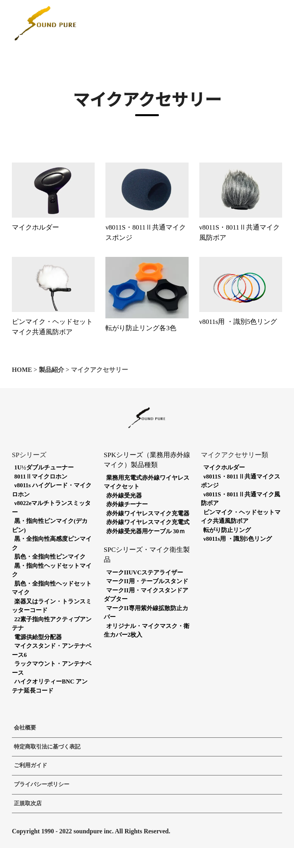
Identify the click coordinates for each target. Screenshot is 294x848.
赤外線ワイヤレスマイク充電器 (147, 513)
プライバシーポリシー (41, 784)
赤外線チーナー (127, 504)
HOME (22, 369)
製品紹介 (51, 369)
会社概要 (25, 728)
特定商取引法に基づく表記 (47, 747)
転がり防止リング (227, 530)
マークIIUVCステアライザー (144, 572)
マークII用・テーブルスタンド (147, 581)
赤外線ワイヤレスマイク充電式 (147, 522)
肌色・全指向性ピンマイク (50, 556)
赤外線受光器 (124, 495)
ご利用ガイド (30, 765)
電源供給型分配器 (38, 637)
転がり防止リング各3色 (140, 328)
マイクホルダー (35, 227)
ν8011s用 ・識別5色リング (238, 321)
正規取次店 (28, 803)
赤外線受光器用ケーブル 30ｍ (145, 531)
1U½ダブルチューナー (44, 467)
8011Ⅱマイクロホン (40, 476)
